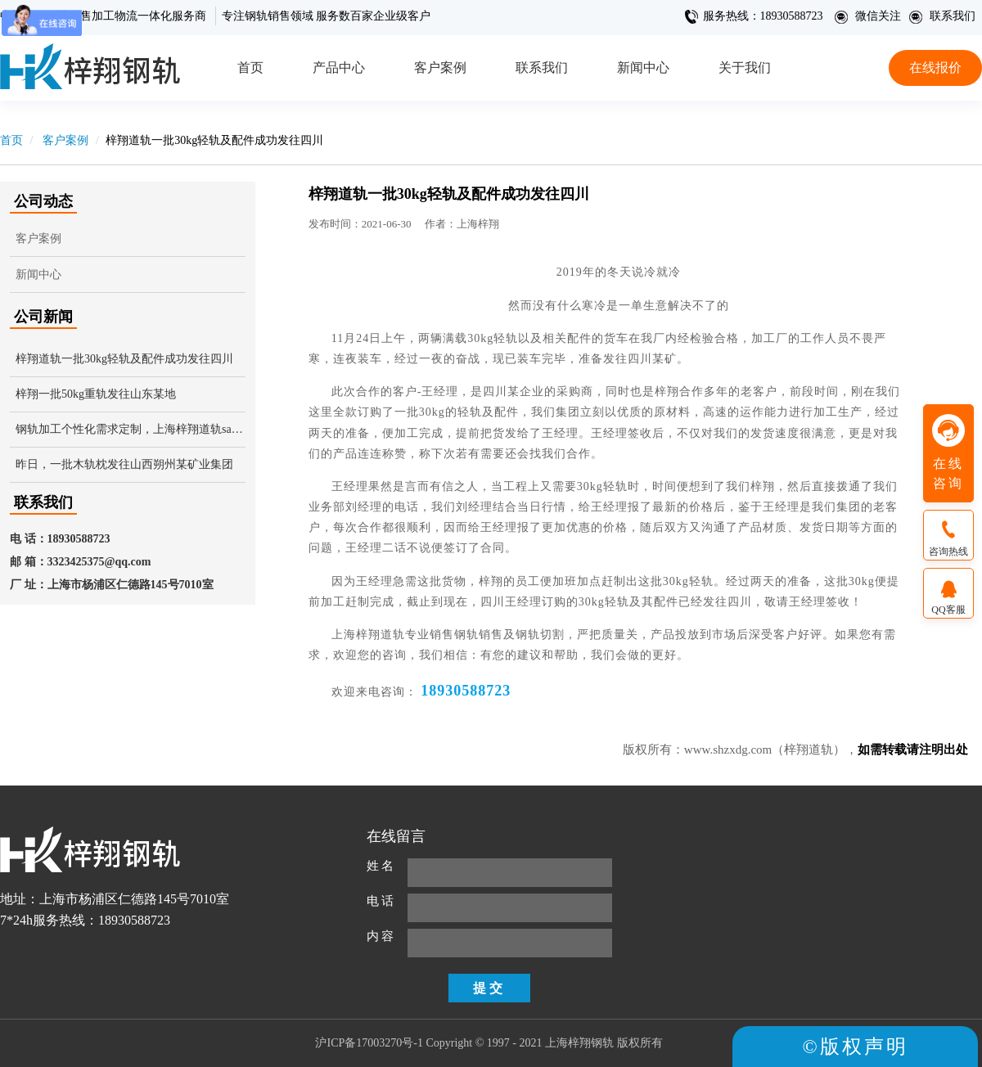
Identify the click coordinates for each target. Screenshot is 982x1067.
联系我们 (941, 16)
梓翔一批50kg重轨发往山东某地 (96, 394)
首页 (250, 67)
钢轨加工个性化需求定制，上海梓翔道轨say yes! (131, 429)
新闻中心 (643, 67)
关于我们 (744, 67)
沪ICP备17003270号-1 (368, 1043)
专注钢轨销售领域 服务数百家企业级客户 (326, 16)
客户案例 (440, 67)
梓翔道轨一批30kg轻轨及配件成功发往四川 (124, 359)
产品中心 (339, 67)
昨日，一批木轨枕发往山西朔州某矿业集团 (124, 464)
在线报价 (935, 67)
